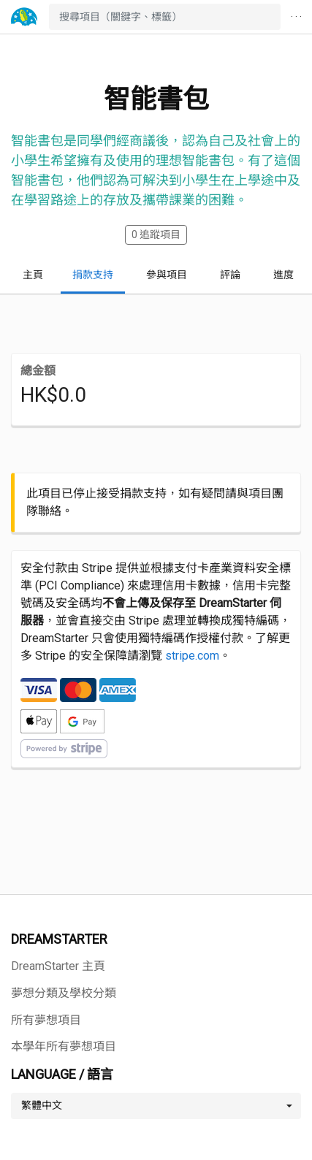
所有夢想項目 (46, 1020)
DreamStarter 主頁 (58, 966)
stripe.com (192, 656)
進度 (283, 275)
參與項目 (166, 275)
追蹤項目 (156, 234)
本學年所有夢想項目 (63, 1046)
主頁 (33, 275)
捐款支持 (92, 275)
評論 (230, 275)
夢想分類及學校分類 (63, 993)
